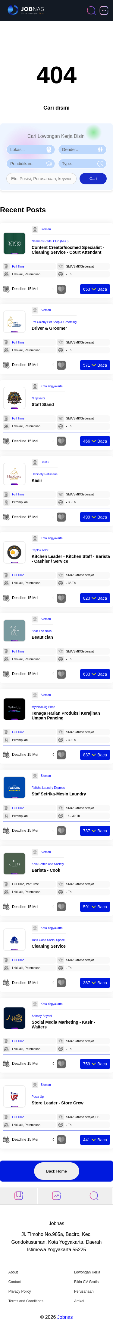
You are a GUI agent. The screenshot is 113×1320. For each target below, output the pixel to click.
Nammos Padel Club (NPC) (50, 241)
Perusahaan (84, 1291)
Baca (95, 289)
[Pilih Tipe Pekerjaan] (82, 163)
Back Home (56, 1171)
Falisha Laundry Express (48, 787)
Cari (93, 178)
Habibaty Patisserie (45, 474)
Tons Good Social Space (48, 940)
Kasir (37, 480)
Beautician (42, 637)
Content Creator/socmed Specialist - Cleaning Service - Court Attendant (68, 250)
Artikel (79, 1301)
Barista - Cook (46, 870)
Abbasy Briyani (42, 1016)
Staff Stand (43, 404)
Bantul (45, 462)
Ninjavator (38, 398)
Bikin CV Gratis (86, 1282)
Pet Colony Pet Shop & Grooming (54, 322)
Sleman (46, 229)
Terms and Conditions (25, 1301)
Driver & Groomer (49, 328)
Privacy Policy (19, 1291)
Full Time (18, 266)
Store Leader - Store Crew (57, 1103)
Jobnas (65, 1317)
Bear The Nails (42, 631)
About (13, 1272)
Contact (14, 1282)
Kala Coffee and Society (48, 864)
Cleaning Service (49, 946)
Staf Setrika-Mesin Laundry (59, 794)
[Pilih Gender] (82, 149)
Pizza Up (38, 1096)
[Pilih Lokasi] (30, 149)
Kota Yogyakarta (52, 386)
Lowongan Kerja (87, 1272)
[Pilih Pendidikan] (30, 163)
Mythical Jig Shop (43, 707)
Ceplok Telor (40, 550)
